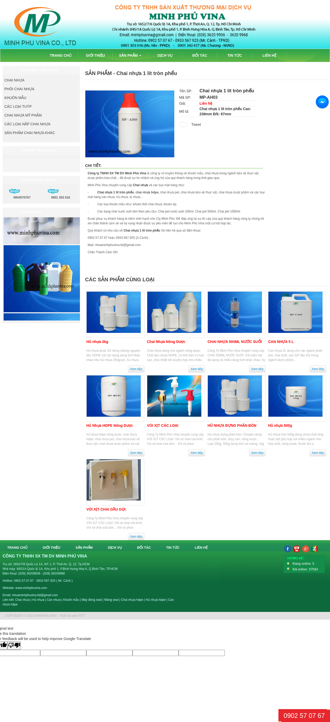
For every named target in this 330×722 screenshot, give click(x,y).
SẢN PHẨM (130, 55)
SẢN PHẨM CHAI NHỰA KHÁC (29, 133)
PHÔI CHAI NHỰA (19, 89)
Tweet (196, 124)
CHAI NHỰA (14, 80)
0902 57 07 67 (304, 715)
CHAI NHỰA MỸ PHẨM (23, 115)
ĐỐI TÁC (199, 55)
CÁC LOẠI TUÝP (18, 106)
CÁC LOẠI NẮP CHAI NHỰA (27, 124)
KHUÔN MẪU (15, 98)
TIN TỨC (234, 55)
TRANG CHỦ (60, 55)
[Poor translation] (14, 645)
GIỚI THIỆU (95, 55)
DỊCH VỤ (165, 55)
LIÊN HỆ (269, 55)
